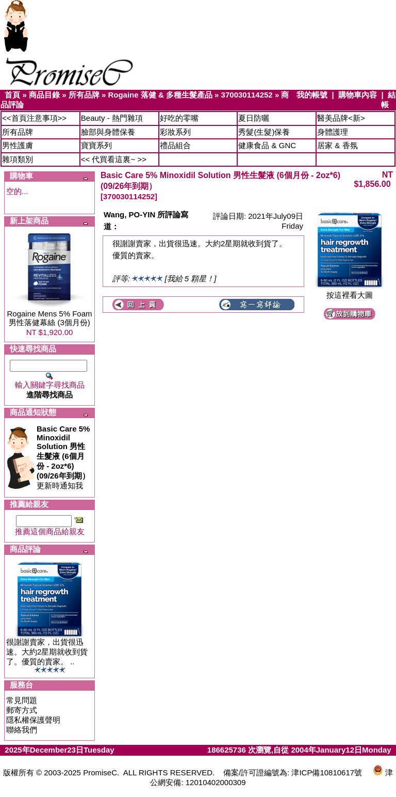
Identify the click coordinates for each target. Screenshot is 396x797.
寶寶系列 (96, 145)
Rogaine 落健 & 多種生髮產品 (160, 94)
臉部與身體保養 (108, 131)
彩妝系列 (175, 131)
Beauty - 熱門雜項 (112, 118)
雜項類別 (17, 159)
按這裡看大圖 (349, 291)
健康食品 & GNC (267, 145)
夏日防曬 (253, 118)
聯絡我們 (21, 729)
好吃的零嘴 (179, 118)
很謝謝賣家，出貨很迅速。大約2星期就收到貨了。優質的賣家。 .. (47, 651)
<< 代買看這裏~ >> (113, 159)
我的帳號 (311, 94)
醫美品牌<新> (341, 118)
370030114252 (247, 94)
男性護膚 (17, 145)
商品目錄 (44, 94)
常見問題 (21, 700)
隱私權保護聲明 (33, 719)
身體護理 (332, 131)
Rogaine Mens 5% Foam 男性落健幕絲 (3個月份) (49, 318)
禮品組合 (175, 145)
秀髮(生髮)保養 (264, 131)
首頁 (12, 94)
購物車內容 (357, 94)
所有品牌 (84, 94)
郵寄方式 (21, 710)
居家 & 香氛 (337, 145)
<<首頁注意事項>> (34, 118)
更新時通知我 (63, 457)
